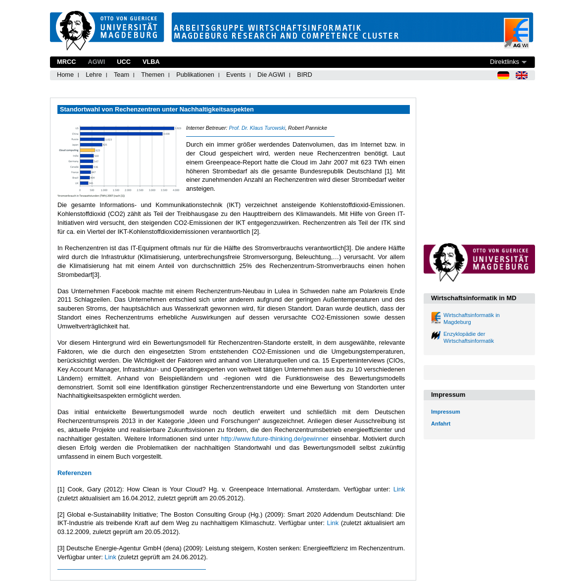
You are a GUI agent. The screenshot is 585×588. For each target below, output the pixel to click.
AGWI (96, 61)
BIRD (304, 74)
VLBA (151, 61)
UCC (124, 61)
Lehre (94, 74)
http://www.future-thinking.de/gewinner (275, 438)
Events (235, 74)
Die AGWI (271, 74)
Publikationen (195, 74)
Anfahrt (440, 424)
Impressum (445, 412)
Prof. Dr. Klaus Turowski (257, 128)
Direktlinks (504, 61)
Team (121, 74)
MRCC (66, 61)
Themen (152, 74)
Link (399, 489)
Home (65, 74)
